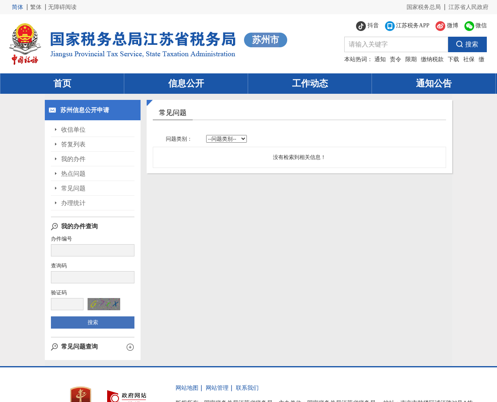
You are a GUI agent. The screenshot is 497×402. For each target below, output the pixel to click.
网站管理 (217, 388)
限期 (411, 59)
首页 (62, 83)
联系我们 (247, 388)
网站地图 (187, 388)
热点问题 (73, 173)
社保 (469, 59)
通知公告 (434, 83)
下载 (453, 59)
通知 (380, 59)
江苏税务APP (407, 26)
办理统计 (73, 203)
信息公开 (186, 83)
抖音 (367, 26)
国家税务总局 (424, 7)
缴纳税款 (432, 59)
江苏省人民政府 (468, 7)
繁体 (36, 7)
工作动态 (310, 83)
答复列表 (73, 144)
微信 (475, 26)
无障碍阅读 (62, 7)
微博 (446, 26)
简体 (17, 7)
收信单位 (73, 129)
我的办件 (73, 159)
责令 (395, 59)
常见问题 (73, 188)
